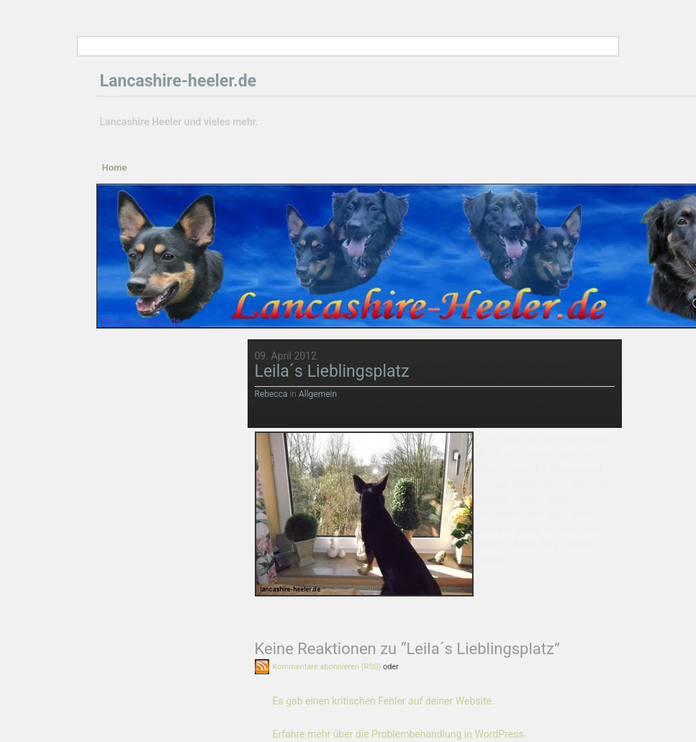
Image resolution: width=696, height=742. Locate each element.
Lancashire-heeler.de (178, 81)
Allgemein (318, 394)
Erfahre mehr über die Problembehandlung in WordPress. (400, 734)
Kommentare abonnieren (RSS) (327, 666)
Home (114, 167)
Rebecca (271, 394)
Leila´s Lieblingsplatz (332, 371)
